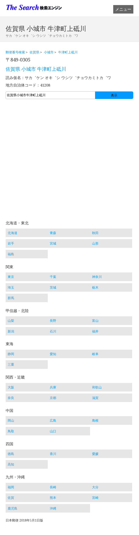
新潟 (11, 331)
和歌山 (97, 387)
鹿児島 (12, 508)
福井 (95, 331)
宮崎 (95, 497)
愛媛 (95, 454)
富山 (95, 320)
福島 (11, 254)
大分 (95, 487)
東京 (11, 277)
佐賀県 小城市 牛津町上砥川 (36, 69)
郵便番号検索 (15, 52)
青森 (53, 233)
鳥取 (11, 431)
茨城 (53, 287)
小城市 (49, 52)
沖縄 (53, 508)
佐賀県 (34, 52)
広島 (53, 420)
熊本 (53, 497)
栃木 (95, 287)
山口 (53, 431)
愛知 (53, 354)
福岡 (11, 487)
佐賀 (11, 497)
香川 (53, 454)
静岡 (11, 354)
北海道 (12, 233)
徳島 (11, 454)
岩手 (11, 243)
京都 (53, 398)
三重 (11, 364)
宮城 (53, 243)
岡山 (11, 420)
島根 (95, 420)
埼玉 (11, 287)
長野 (53, 320)
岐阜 (95, 354)
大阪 (11, 387)
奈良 (11, 398)
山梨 (11, 320)
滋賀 (95, 398)
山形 (95, 243)
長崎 (53, 487)
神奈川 (97, 277)
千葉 (53, 277)
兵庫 (53, 387)
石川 (53, 331)
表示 (114, 95)
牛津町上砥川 (68, 52)
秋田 (95, 233)
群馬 (11, 298)
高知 (11, 464)
